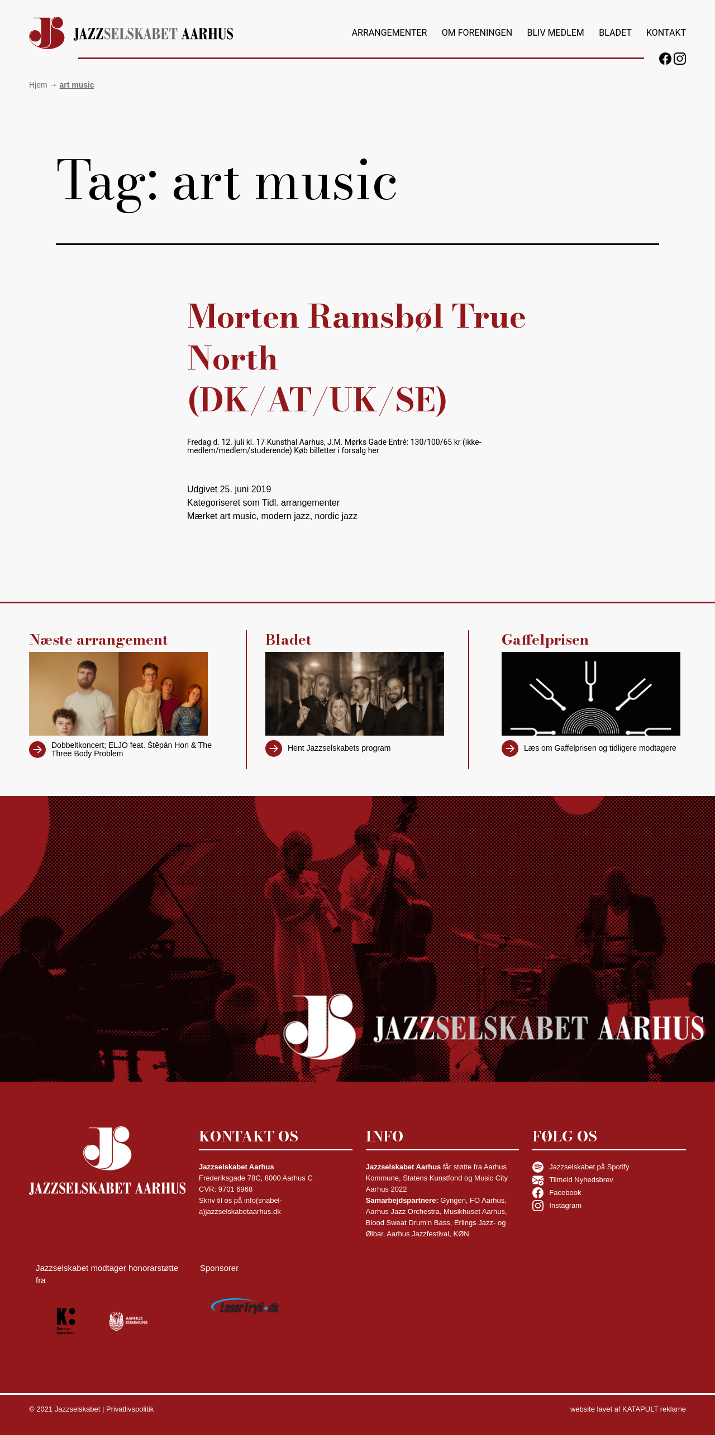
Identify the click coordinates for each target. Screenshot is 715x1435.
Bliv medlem (555, 32)
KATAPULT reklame (654, 1409)
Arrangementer (389, 32)
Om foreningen (477, 32)
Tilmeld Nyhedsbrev (572, 1180)
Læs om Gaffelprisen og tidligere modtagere (600, 747)
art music (238, 516)
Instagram (556, 1205)
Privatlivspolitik (130, 1409)
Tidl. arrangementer (301, 502)
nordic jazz (336, 516)
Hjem (38, 84)
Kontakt (666, 32)
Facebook (556, 1192)
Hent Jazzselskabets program (339, 747)
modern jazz (285, 516)
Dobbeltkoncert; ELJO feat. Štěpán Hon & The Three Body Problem (131, 749)
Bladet (615, 32)
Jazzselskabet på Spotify (580, 1167)
